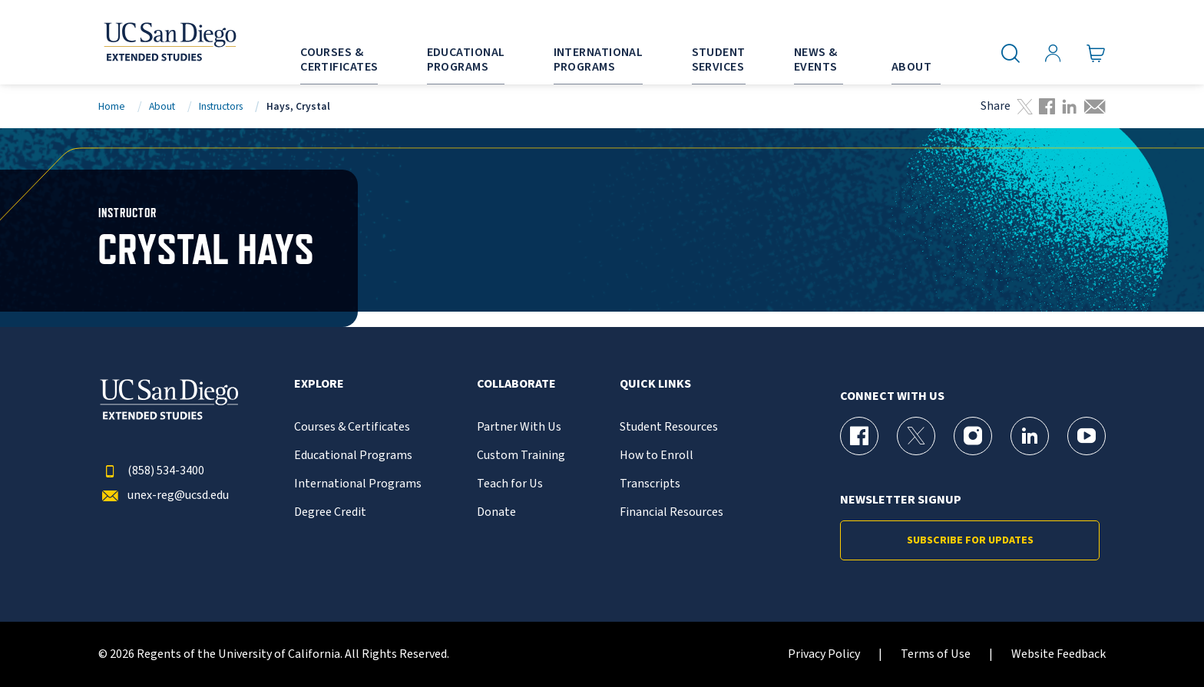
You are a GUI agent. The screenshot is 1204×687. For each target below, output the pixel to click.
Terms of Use (936, 654)
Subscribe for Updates (970, 540)
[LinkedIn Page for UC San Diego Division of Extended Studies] (1030, 436)
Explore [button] (319, 384)
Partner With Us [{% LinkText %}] (519, 427)
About (162, 106)
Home (111, 106)
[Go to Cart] (1096, 53)
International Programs (358, 484)
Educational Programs (353, 456)
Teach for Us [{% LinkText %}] (510, 484)
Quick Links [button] (655, 384)
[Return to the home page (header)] (169, 42)
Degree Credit (330, 512)
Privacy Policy (824, 654)
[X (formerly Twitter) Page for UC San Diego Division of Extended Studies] (916, 436)
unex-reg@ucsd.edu (163, 495)
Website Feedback (1058, 654)
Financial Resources (671, 512)
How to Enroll (656, 456)
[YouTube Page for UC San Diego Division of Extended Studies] (1086, 436)
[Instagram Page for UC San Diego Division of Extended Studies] (973, 436)
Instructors (221, 106)
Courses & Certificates (352, 427)
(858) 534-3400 (151, 471)
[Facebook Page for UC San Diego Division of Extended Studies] (859, 436)
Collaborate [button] (516, 384)
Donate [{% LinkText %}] (496, 512)
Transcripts (650, 484)
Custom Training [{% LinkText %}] (521, 456)
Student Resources (669, 427)
